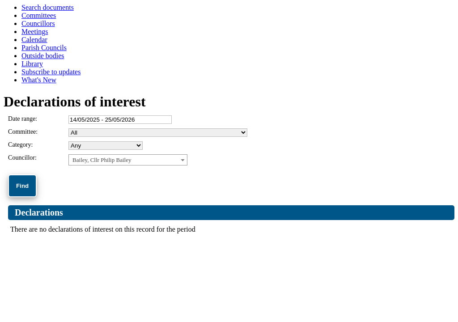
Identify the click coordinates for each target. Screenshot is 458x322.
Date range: (22, 118)
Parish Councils (44, 47)
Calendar (34, 39)
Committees (38, 15)
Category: (20, 144)
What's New (38, 80)
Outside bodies (42, 55)
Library (32, 64)
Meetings (34, 31)
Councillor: (22, 157)
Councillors (38, 23)
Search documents (47, 7)
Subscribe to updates (51, 72)
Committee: (23, 131)
